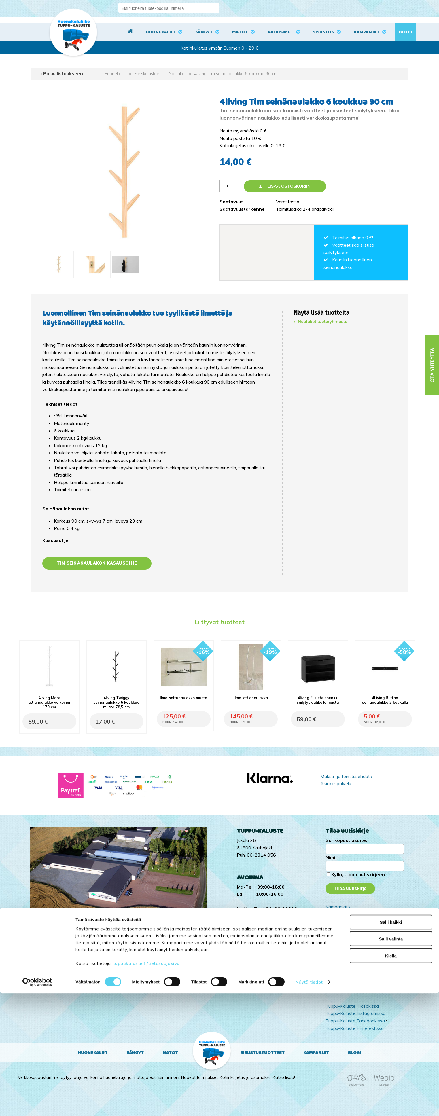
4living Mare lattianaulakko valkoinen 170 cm (49, 702)
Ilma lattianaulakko (251, 697)
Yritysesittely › (340, 914)
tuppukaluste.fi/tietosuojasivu (146, 1086)
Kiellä (391, 1078)
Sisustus (323, 32)
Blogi (405, 32)
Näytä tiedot (309, 1104)
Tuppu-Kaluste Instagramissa (355, 1013)
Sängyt (204, 32)
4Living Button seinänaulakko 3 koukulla (385, 700)
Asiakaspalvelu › (336, 783)
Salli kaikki (391, 1044)
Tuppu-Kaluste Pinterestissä (355, 1028)
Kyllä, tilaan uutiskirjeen (358, 874)
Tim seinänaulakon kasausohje (97, 563)
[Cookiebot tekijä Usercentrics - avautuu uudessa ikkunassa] (37, 1104)
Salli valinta (391, 1061)
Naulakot (177, 73)
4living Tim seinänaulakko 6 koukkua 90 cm (236, 73)
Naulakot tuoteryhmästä (322, 321)
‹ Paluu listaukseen (62, 73)
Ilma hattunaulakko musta (183, 697)
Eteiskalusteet (147, 73)
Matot (240, 32)
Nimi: (331, 857)
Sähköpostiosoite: (346, 840)
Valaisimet (280, 32)
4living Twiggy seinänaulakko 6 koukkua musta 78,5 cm (116, 702)
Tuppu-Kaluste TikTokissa (352, 1006)
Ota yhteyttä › (359, 929)
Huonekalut (160, 32)
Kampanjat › (338, 907)
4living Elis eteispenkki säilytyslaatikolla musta (318, 700)
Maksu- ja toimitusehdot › (346, 776)
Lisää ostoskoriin (285, 186)
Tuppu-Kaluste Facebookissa (355, 1021)
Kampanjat (366, 32)
